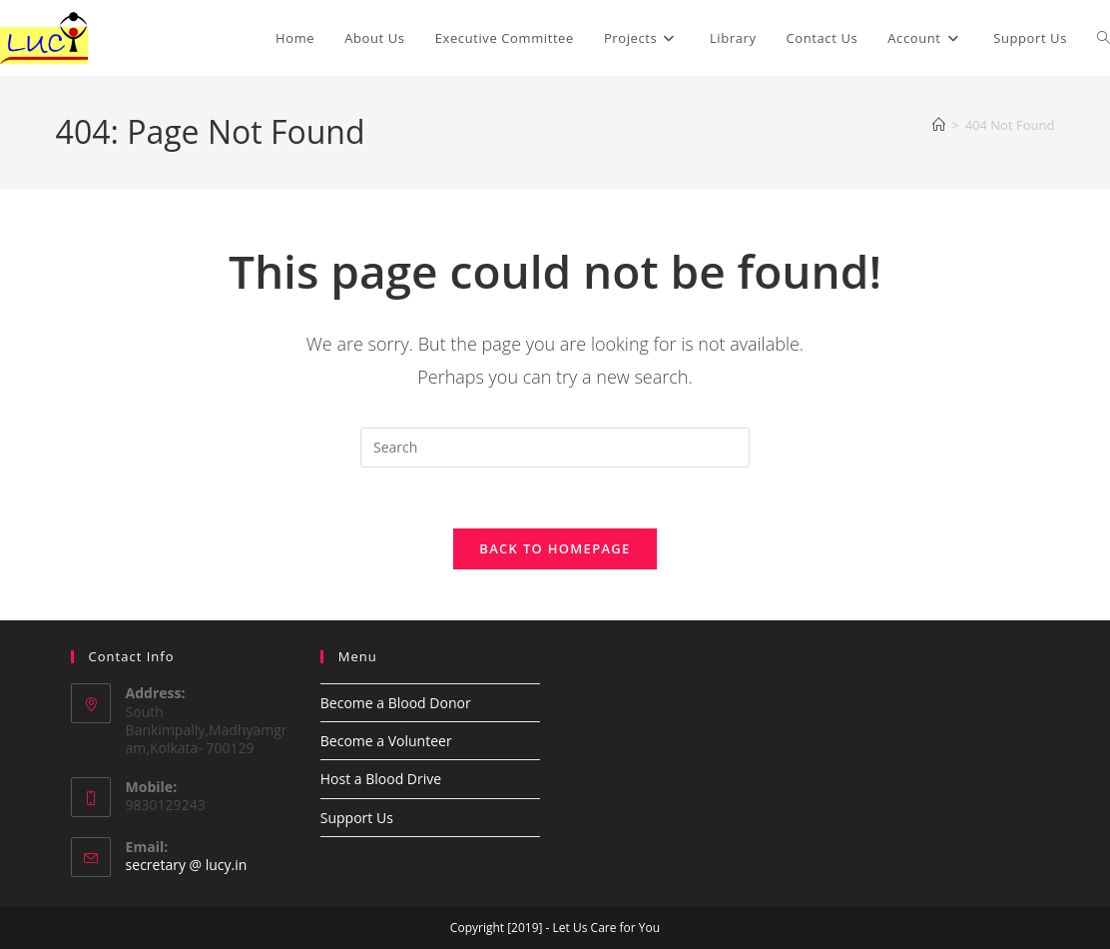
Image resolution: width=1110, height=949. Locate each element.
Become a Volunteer (386, 740)
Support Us (356, 817)
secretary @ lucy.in (187, 864)
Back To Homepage (554, 548)
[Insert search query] (555, 448)
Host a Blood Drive (380, 778)
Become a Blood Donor (395, 702)
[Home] (938, 125)
